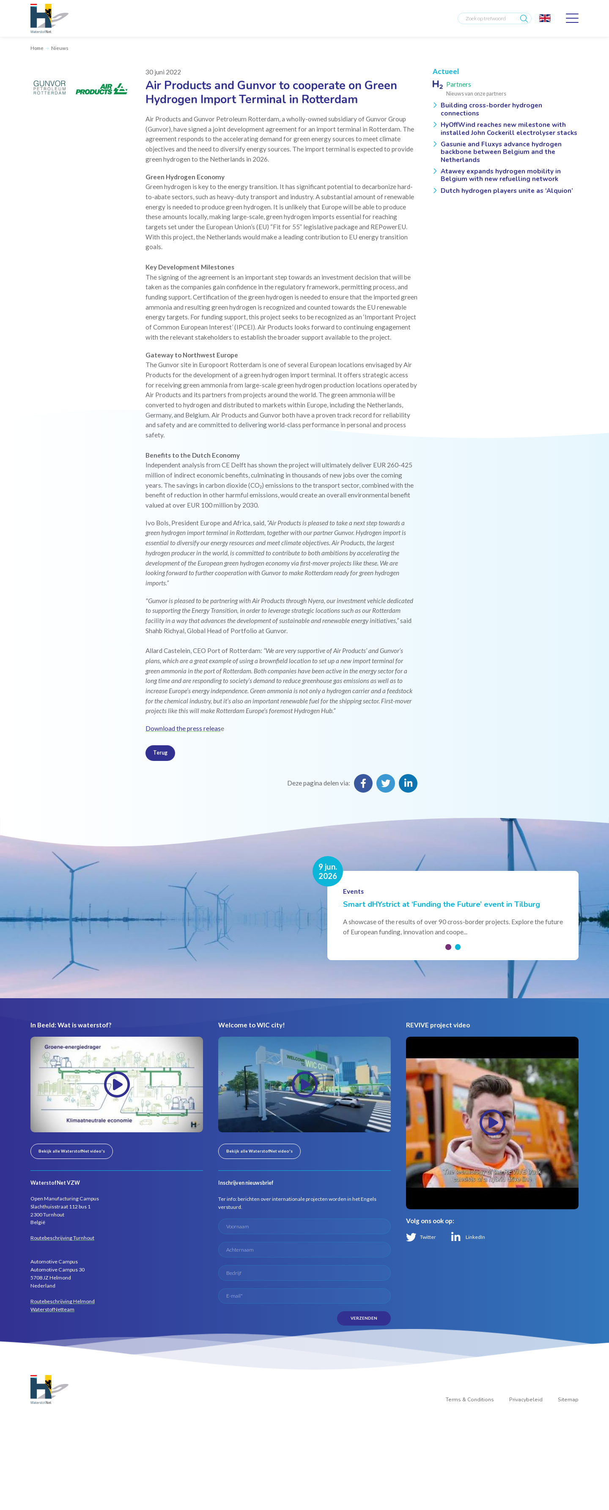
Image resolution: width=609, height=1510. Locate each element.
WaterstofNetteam (52, 1309)
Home (37, 48)
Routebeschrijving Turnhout (62, 1238)
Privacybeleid (526, 1399)
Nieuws (60, 48)
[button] (448, 947)
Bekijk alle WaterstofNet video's (71, 1150)
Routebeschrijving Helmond (62, 1301)
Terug (160, 753)
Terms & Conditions (470, 1399)
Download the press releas (183, 728)
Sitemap (568, 1399)
